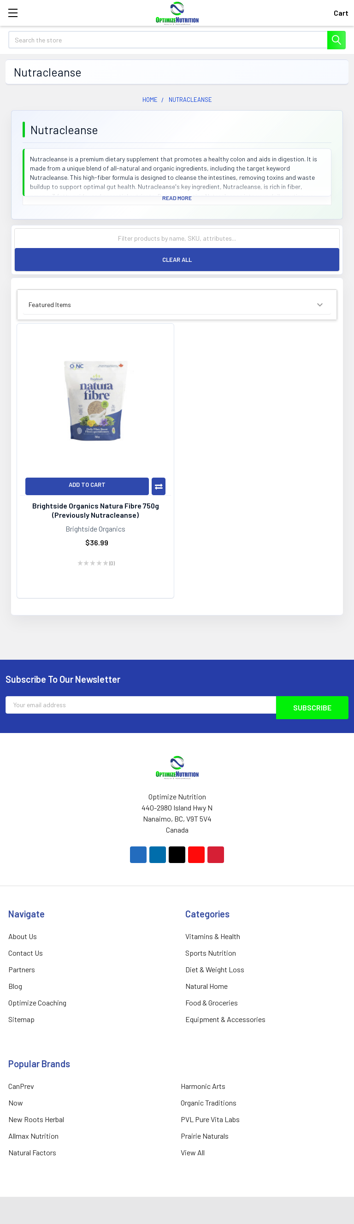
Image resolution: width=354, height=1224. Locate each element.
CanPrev (21, 1086)
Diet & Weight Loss (214, 969)
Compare (158, 486)
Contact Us (25, 952)
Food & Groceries (211, 1002)
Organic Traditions (208, 1102)
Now (15, 1102)
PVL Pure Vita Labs (210, 1119)
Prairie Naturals (205, 1135)
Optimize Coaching (37, 1002)
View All (193, 1152)
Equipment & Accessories (225, 1019)
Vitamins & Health (212, 936)
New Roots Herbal (36, 1119)
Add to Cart (87, 484)
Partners (21, 969)
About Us (22, 936)
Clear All (177, 259)
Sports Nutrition (210, 952)
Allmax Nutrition (33, 1135)
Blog (15, 986)
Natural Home (206, 986)
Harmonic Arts (203, 1086)
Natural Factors (32, 1152)
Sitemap (21, 1019)
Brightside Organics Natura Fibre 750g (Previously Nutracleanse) (95, 510)
